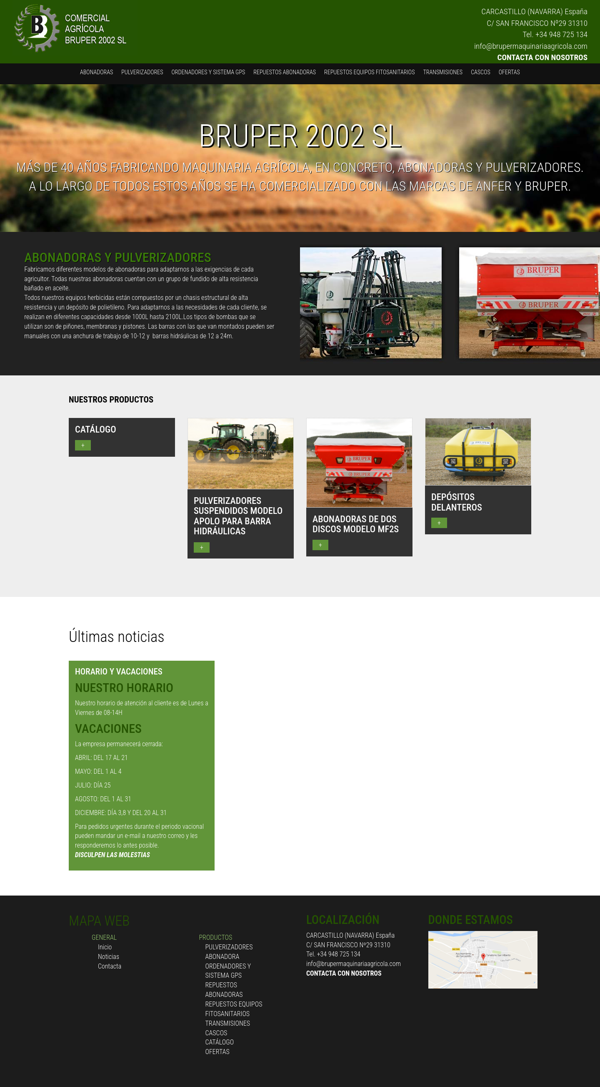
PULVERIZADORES (142, 72)
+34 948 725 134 (561, 34)
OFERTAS (509, 72)
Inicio (105, 947)
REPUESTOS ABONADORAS (284, 72)
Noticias (108, 957)
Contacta (109, 966)
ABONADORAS (96, 72)
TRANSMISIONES (442, 72)
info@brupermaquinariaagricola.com (531, 46)
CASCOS (480, 72)
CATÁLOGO (219, 1042)
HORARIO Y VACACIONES (118, 672)
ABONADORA (222, 957)
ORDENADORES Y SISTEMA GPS (208, 72)
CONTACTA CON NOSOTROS (543, 57)
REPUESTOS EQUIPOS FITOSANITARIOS (369, 72)
